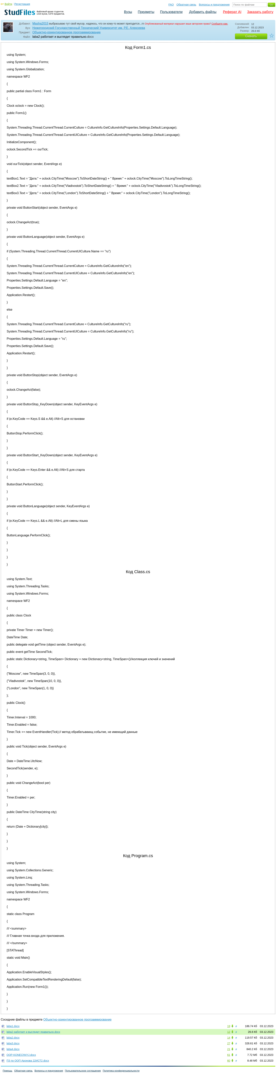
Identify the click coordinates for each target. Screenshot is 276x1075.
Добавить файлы (202, 12)
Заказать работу (260, 12)
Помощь (7, 1070)
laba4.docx (13, 1049)
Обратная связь (186, 4)
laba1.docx (13, 1026)
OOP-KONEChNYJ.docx (21, 1054)
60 (228, 1060)
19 (228, 1026)
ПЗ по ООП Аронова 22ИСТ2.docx (28, 1060)
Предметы (146, 12)
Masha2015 (40, 23)
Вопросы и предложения (214, 4)
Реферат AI (232, 12)
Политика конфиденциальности (121, 1070)
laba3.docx (13, 1043)
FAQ (171, 4)
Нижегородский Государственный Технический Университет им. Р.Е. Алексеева (88, 28)
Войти (8, 4)
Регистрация (22, 4)
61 (228, 1054)
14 (228, 1037)
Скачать (251, 36)
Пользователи (171, 12)
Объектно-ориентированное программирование (66, 32)
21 (228, 1049)
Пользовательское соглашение (83, 1070)
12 (228, 1031)
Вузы (128, 12)
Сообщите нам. (220, 24)
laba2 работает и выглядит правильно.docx (33, 1031)
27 (228, 1043)
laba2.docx (13, 1037)
